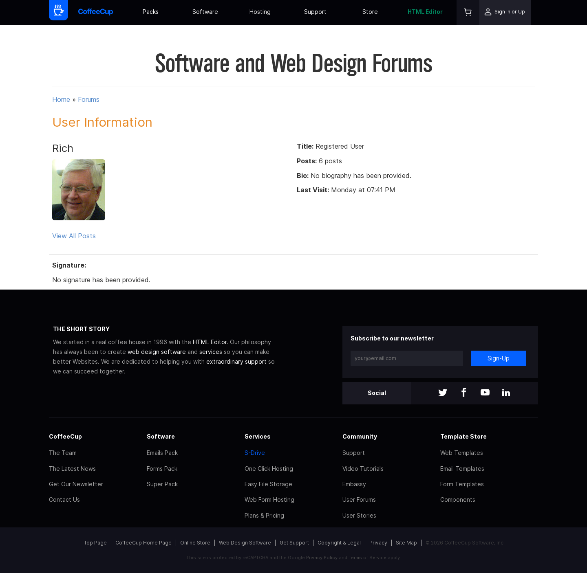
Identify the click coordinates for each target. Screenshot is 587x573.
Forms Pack (162, 468)
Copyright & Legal (339, 543)
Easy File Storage (268, 484)
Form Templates (462, 484)
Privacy (378, 543)
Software (205, 11)
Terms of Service (367, 557)
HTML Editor (425, 11)
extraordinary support (236, 361)
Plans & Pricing (264, 515)
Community (359, 436)
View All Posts (74, 236)
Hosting (260, 11)
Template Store (463, 436)
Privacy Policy (322, 557)
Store (370, 11)
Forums (88, 99)
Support (315, 11)
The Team (63, 452)
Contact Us (64, 499)
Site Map (406, 543)
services (210, 351)
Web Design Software (245, 543)
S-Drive (255, 452)
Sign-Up (499, 358)
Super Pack (162, 484)
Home (61, 99)
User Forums (359, 499)
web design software (157, 351)
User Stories (359, 515)
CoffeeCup (65, 436)
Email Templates (462, 468)
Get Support (294, 543)
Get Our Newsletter (76, 484)
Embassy (354, 484)
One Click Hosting (269, 468)
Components (457, 499)
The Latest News (72, 468)
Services (258, 436)
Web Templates (461, 452)
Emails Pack (162, 452)
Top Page (95, 543)
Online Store (195, 543)
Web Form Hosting (269, 499)
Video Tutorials (363, 468)
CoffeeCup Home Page (143, 543)
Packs (151, 11)
